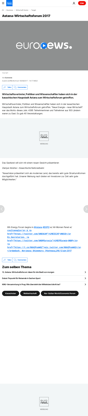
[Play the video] (44, 45)
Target (33, 10)
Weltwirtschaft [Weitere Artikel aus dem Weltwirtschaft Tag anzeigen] (30, 291)
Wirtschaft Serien (22, 10)
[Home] (3, 10)
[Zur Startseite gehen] (9, 3)
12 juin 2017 (66, 249)
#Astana (38, 227)
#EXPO (46, 227)
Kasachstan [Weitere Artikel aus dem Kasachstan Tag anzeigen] (10, 291)
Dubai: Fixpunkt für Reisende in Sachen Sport (21, 276)
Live (82, 3)
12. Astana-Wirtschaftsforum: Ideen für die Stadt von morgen (28, 270)
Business (10, 10)
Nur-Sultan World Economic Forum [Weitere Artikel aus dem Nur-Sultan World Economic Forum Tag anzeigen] (59, 291)
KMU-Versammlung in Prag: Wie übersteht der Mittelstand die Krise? (31, 282)
